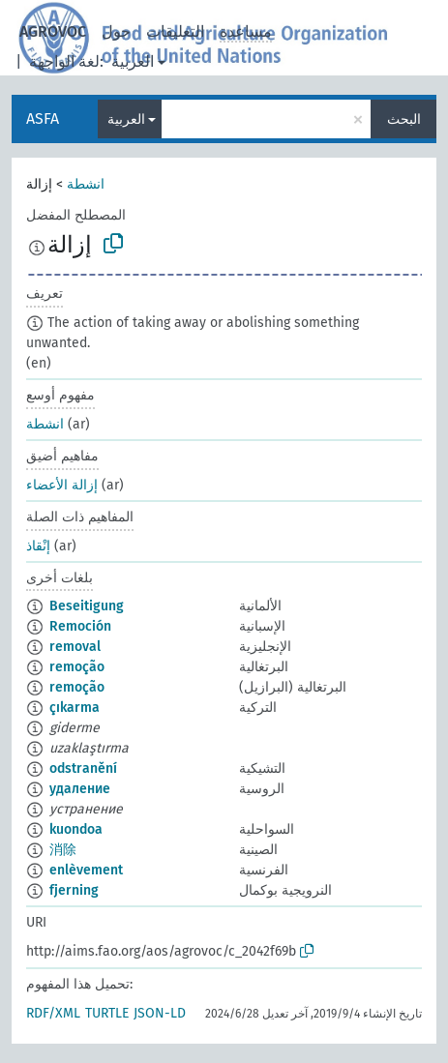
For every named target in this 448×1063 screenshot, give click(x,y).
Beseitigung (86, 606)
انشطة (86, 184)
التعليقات (175, 31)
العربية (132, 61)
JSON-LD (160, 1013)
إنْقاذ (38, 546)
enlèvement (86, 870)
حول (116, 31)
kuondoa (76, 829)
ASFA (42, 118)
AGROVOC (52, 31)
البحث (404, 119)
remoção (77, 667)
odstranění (83, 768)
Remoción (80, 626)
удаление (79, 789)
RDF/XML (53, 1013)
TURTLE (107, 1013)
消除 (62, 850)
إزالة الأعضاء (62, 485)
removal (75, 646)
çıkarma (74, 707)
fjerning (74, 890)
